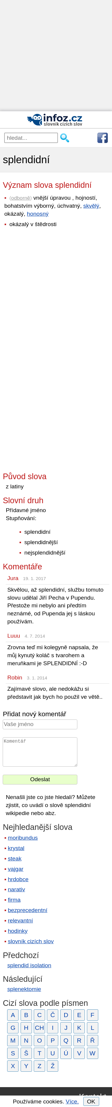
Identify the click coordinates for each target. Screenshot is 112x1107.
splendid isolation (29, 965)
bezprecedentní (27, 910)
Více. (72, 1101)
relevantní (20, 920)
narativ (16, 889)
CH (39, 1027)
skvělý (91, 206)
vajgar (15, 869)
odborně (20, 198)
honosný (38, 214)
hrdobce (18, 879)
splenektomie (24, 989)
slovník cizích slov (31, 941)
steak (15, 858)
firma (14, 900)
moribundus (23, 838)
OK (91, 1101)
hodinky (17, 931)
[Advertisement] (56, 55)
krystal (16, 848)
